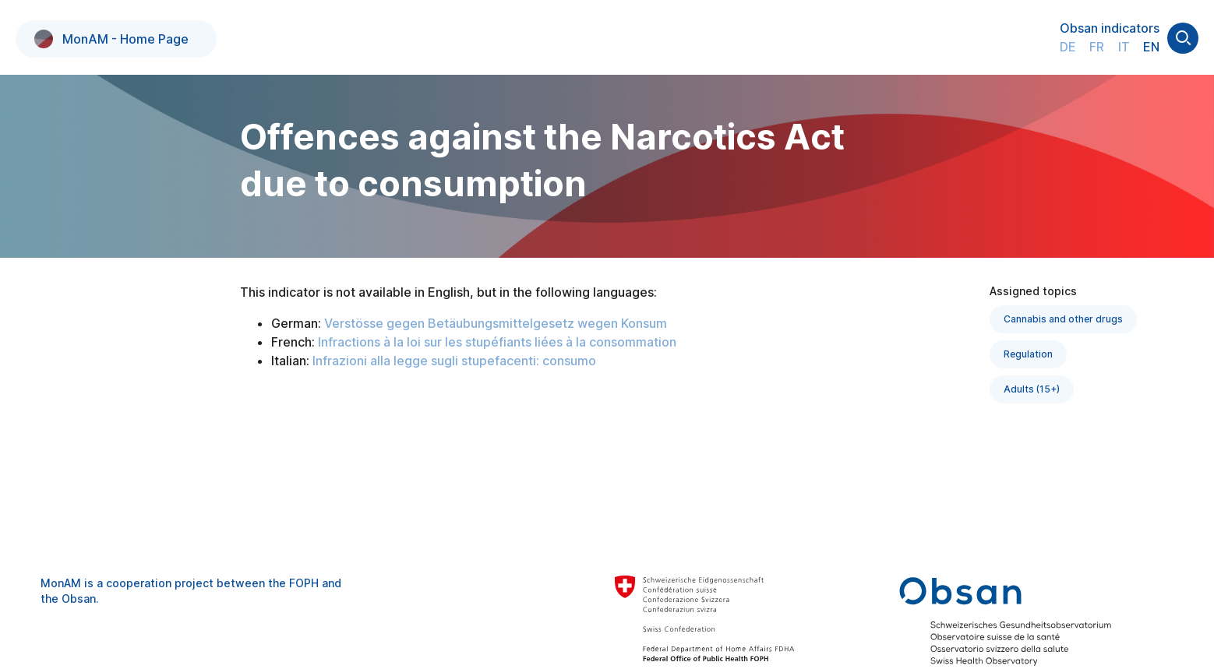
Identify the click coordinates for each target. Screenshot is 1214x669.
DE (1068, 47)
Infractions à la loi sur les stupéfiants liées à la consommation (497, 342)
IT (1124, 47)
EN (1151, 47)
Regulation (1028, 354)
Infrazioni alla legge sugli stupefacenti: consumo (454, 360)
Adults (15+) (1032, 389)
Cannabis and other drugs (1063, 319)
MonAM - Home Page (111, 39)
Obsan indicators (1109, 28)
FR (1096, 47)
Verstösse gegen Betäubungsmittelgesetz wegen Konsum (495, 323)
